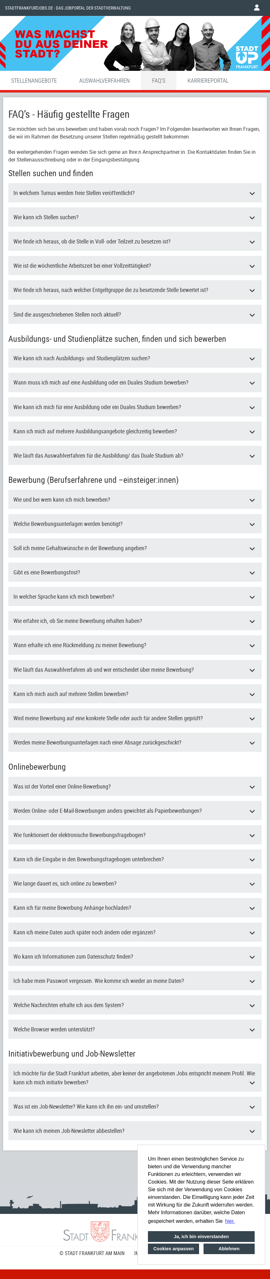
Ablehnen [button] (229, 1248)
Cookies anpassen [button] (173, 1248)
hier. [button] (230, 1221)
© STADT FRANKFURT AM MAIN (92, 1253)
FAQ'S (158, 80)
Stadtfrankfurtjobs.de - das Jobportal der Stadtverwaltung (68, 8)
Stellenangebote (34, 80)
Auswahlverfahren (104, 80)
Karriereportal (208, 80)
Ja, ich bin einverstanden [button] (201, 1236)
